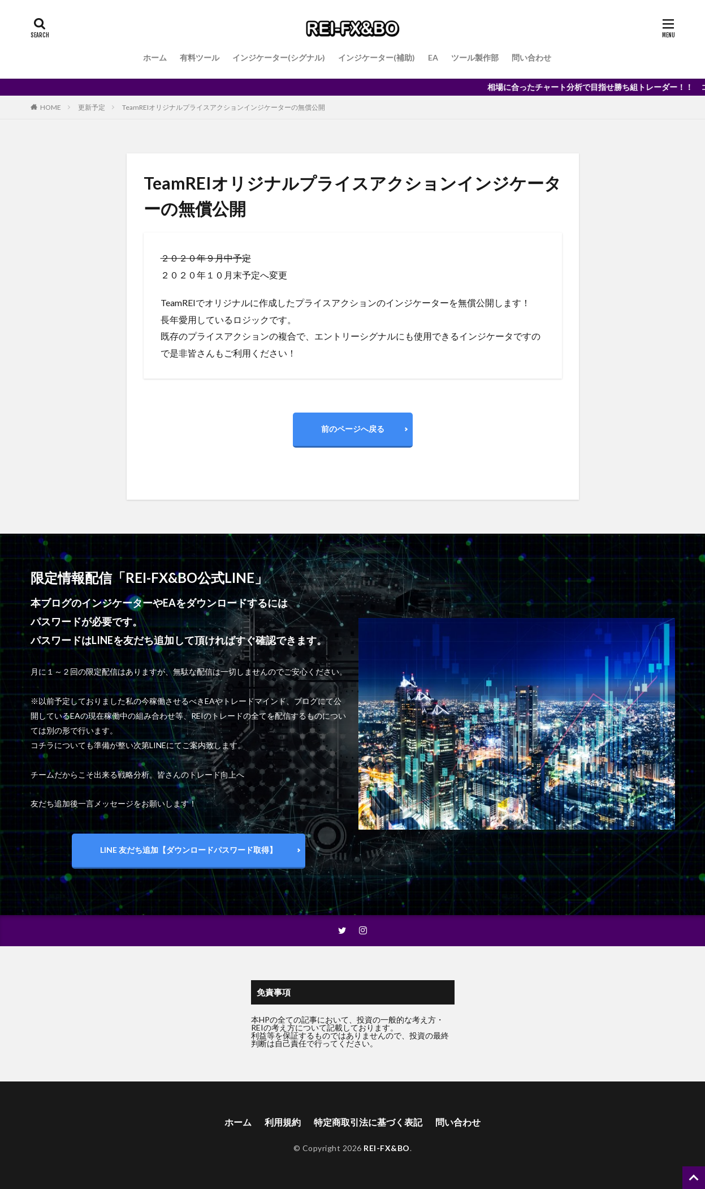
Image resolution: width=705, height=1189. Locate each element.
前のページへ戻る (352, 428)
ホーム (155, 57)
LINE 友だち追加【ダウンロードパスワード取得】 (188, 850)
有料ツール (199, 57)
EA (433, 57)
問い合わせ (531, 57)
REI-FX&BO (387, 1148)
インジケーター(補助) (376, 57)
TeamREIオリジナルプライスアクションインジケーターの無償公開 (223, 107)
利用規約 (283, 1122)
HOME (50, 107)
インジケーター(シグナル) (278, 57)
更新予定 (91, 107)
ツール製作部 (475, 57)
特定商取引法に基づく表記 (368, 1122)
